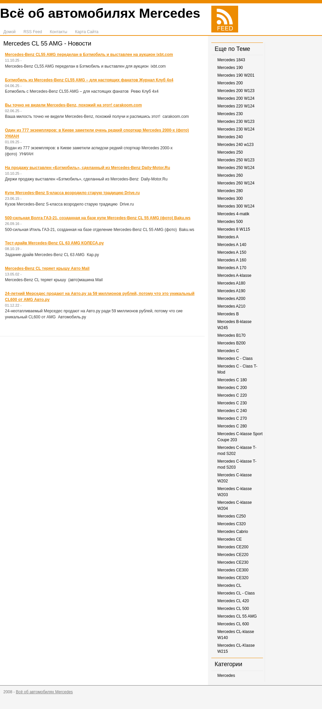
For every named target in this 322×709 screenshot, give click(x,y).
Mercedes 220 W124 (236, 106)
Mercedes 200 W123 (236, 90)
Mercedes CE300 (233, 570)
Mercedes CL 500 (233, 608)
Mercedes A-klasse (234, 275)
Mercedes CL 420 (233, 601)
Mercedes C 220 (232, 395)
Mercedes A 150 (231, 252)
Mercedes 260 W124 (236, 183)
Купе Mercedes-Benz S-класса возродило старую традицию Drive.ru (72, 192)
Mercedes (226, 675)
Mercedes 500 (230, 221)
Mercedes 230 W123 (236, 121)
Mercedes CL (229, 585)
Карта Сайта (87, 31)
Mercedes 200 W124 (236, 98)
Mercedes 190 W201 (236, 75)
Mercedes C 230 (232, 403)
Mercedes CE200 (233, 547)
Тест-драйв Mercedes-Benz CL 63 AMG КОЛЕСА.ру (54, 243)
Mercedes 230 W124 (236, 129)
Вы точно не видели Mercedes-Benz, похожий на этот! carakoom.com (73, 105)
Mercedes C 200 (232, 387)
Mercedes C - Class (235, 358)
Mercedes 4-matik (233, 214)
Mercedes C (228, 350)
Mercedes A (227, 237)
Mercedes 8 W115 (233, 229)
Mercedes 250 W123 (236, 160)
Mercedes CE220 (233, 554)
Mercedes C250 (231, 516)
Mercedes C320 (231, 524)
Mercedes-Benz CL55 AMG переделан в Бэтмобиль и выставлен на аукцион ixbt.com (89, 54)
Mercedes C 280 (232, 426)
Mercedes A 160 (231, 260)
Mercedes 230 (230, 113)
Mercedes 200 (230, 83)
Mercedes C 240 (232, 410)
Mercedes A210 (231, 306)
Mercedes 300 (230, 198)
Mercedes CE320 (233, 577)
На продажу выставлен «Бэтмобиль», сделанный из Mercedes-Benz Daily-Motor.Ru (87, 167)
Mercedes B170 (231, 335)
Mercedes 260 (230, 175)
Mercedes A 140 (231, 244)
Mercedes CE (229, 539)
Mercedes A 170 (231, 267)
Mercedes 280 (230, 190)
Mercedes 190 (230, 67)
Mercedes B (228, 314)
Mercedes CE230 (233, 562)
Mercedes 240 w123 (235, 144)
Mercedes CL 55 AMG (237, 616)
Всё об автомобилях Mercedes (100, 13)
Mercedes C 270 (232, 418)
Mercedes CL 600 (233, 624)
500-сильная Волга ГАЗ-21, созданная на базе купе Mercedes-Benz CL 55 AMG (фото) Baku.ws (98, 218)
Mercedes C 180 (232, 380)
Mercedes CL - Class (236, 593)
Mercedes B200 (231, 343)
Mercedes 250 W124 (236, 167)
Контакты (58, 31)
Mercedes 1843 (231, 60)
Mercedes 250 (230, 152)
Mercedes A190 (231, 291)
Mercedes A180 (231, 283)
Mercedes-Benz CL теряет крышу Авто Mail (47, 268)
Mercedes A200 (231, 298)
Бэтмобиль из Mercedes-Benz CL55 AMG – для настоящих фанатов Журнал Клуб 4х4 (89, 80)
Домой (9, 31)
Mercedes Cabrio (232, 531)
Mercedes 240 (230, 137)
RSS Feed (32, 31)
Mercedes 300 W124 (236, 206)
